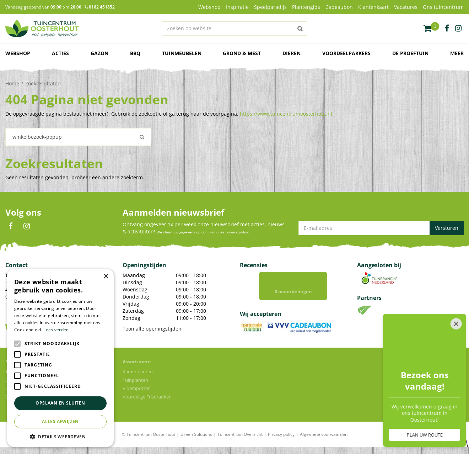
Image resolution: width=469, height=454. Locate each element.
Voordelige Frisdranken (147, 397)
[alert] (60, 358)
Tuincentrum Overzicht (240, 434)
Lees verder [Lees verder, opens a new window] (55, 330)
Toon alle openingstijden (152, 328)
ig (458, 28)
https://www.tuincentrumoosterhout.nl (286, 113)
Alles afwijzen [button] (60, 421)
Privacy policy (281, 434)
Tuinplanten (135, 380)
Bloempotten (137, 388)
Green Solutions (196, 434)
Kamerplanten (138, 371)
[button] (60, 436)
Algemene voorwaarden (323, 434)
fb (447, 28)
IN (26, 226)
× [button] (105, 276)
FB (10, 226)
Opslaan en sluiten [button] (60, 403)
